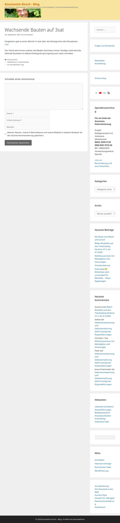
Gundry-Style (101, 495)
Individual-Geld (102, 421)
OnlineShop (100, 418)
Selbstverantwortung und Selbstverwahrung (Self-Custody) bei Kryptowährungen (104, 328)
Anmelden (99, 460)
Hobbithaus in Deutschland (18, 62)
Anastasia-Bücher (103, 415)
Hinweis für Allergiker (105, 498)
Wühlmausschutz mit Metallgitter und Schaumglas (104, 259)
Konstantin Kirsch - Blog (22, 4)
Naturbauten (12, 59)
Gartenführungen (103, 409)
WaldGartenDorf (102, 412)
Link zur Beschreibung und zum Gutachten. (103, 163)
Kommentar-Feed (103, 467)
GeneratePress (78, 519)
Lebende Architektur (104, 406)
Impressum (100, 507)
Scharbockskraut (102, 265)
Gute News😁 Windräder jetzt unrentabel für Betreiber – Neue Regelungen (102, 275)
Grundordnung (102, 486)
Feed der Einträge (103, 463)
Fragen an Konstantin (105, 45)
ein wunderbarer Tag (15, 65)
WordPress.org (102, 470)
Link (7, 44)
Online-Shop (100, 78)
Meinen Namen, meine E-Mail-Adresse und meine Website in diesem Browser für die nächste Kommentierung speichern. (44, 134)
